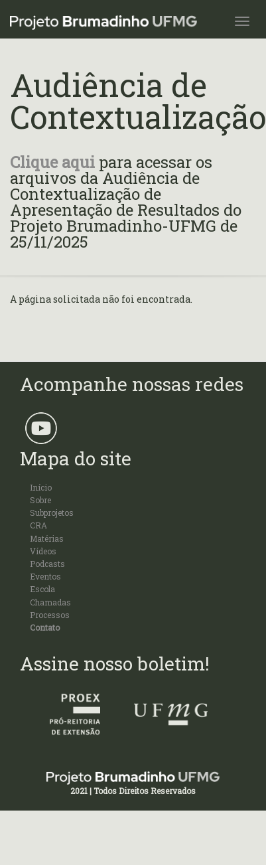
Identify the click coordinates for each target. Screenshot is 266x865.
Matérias (47, 538)
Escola (42, 589)
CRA (38, 525)
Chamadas (50, 602)
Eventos (45, 576)
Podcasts (47, 563)
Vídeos (43, 551)
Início (41, 487)
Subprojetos (52, 512)
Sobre (40, 500)
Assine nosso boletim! (115, 663)
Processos (50, 614)
